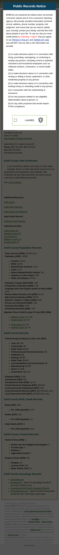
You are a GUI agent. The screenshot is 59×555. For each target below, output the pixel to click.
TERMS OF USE (41, 40)
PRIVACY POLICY (20, 40)
